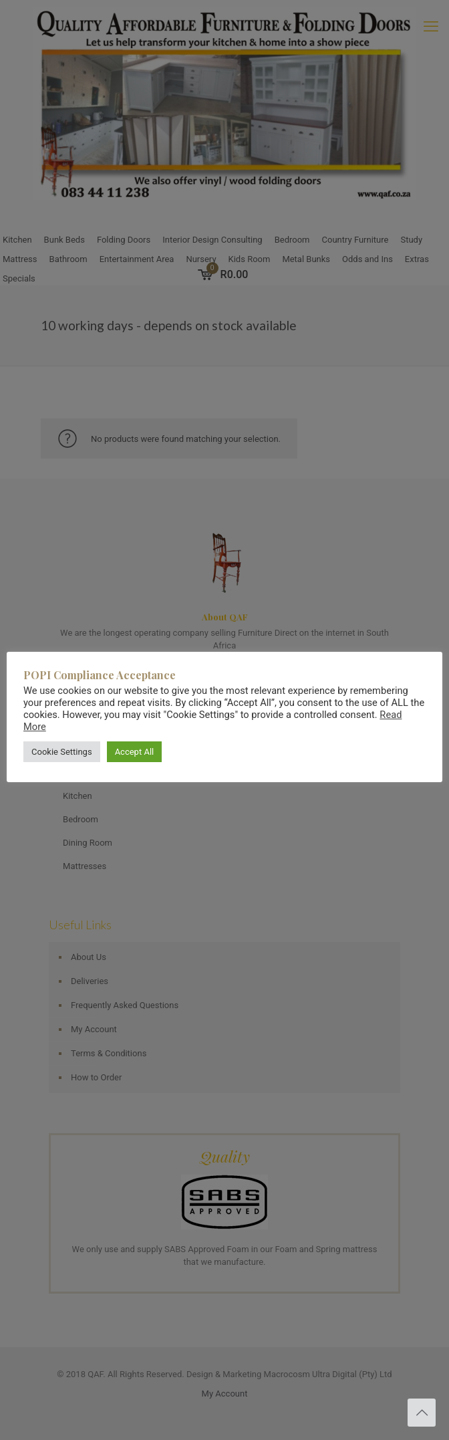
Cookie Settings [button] (61, 752)
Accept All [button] (134, 752)
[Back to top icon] (422, 1413)
